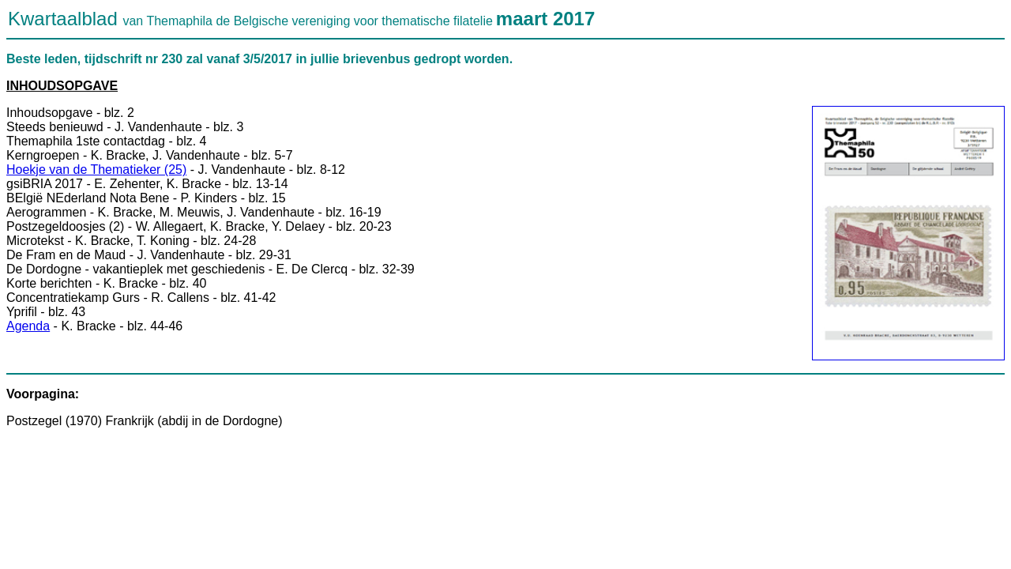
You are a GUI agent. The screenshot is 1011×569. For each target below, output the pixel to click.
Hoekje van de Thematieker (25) (96, 169)
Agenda (28, 326)
